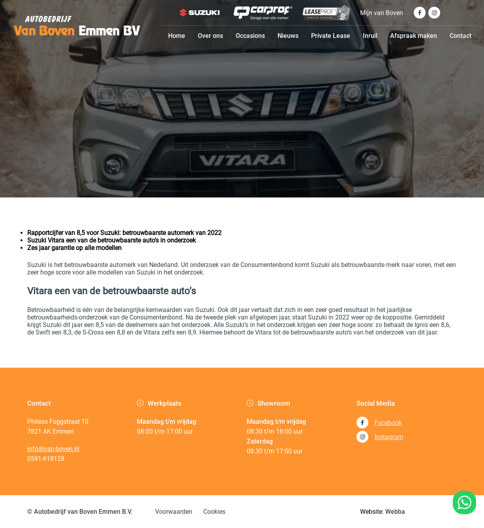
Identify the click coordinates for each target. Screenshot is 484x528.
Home (176, 35)
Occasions (250, 35)
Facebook (379, 422)
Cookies (214, 511)
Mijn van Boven (381, 13)
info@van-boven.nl (53, 449)
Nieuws (288, 35)
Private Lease (330, 35)
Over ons (210, 35)
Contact (460, 35)
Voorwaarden (173, 511)
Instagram (379, 437)
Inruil (370, 35)
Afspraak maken (413, 35)
